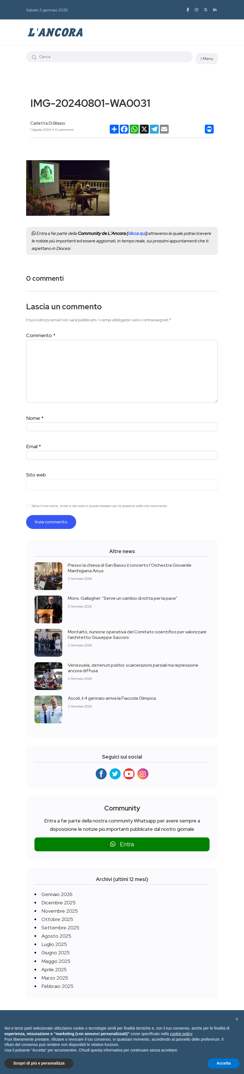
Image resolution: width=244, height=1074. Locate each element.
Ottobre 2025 (57, 919)
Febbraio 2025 (57, 986)
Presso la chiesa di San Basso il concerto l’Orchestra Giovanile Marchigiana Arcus (129, 567)
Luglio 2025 (54, 944)
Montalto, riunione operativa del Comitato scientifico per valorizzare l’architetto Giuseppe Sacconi (137, 634)
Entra (122, 844)
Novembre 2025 (59, 911)
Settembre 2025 (60, 927)
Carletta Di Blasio (47, 123)
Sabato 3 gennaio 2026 (47, 9)
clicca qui (137, 233)
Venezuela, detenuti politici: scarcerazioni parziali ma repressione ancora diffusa (133, 667)
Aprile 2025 (54, 969)
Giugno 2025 (55, 952)
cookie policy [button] (181, 1034)
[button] (236, 1019)
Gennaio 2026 (57, 894)
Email (33, 446)
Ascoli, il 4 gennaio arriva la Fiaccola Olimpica (112, 698)
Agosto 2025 (56, 936)
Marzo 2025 (54, 978)
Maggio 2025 (55, 961)
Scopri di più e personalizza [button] (38, 1063)
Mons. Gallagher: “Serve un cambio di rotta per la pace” (122, 598)
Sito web (36, 474)
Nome (35, 418)
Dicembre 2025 (58, 902)
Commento (41, 335)
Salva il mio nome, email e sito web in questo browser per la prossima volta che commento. (100, 506)
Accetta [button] (223, 1063)
